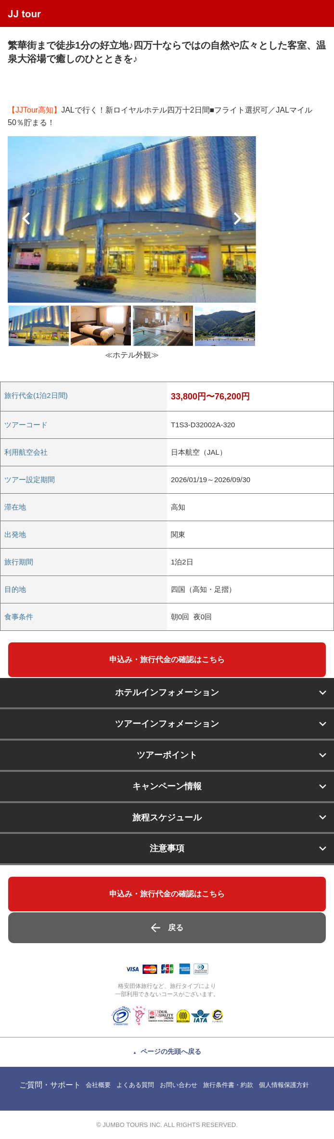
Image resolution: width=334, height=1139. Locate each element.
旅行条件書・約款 (228, 1084)
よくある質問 (135, 1084)
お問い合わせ (178, 1084)
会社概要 (98, 1084)
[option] (132, 219)
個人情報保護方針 (284, 1084)
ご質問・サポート (50, 1085)
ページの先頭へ (171, 1051)
